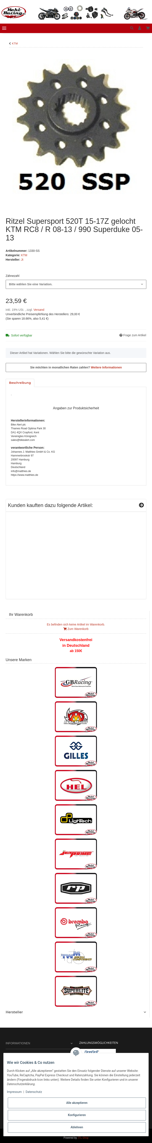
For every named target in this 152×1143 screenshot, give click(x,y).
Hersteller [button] (14, 1012)
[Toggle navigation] (4, 28)
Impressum (14, 1092)
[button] (132, 28)
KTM (24, 255)
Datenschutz (34, 1092)
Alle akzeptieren (76, 1102)
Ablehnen (77, 1127)
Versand (38, 309)
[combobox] (76, 284)
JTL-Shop (83, 1137)
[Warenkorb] (148, 28)
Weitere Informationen (106, 367)
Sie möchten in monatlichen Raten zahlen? (76, 367)
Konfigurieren (77, 1115)
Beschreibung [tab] (20, 383)
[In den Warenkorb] (9, 57)
